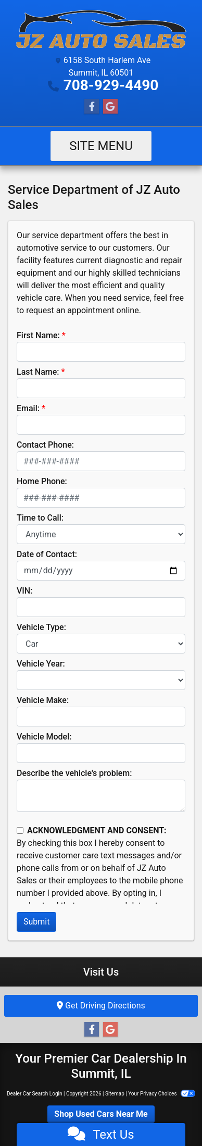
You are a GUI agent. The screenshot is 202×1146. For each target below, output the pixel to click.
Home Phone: (42, 481)
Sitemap (114, 1093)
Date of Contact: (47, 554)
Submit (36, 922)
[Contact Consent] (20, 830)
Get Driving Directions (101, 1006)
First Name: (38, 335)
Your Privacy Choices (161, 1093)
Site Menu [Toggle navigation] (101, 146)
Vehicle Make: (43, 700)
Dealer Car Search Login (34, 1093)
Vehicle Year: (41, 664)
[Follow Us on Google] (110, 107)
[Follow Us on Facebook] (91, 107)
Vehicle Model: (44, 737)
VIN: (24, 591)
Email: (28, 408)
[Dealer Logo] (101, 29)
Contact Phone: (45, 445)
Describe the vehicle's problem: (74, 773)
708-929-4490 (111, 85)
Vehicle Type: (41, 627)
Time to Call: (40, 518)
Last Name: (38, 372)
